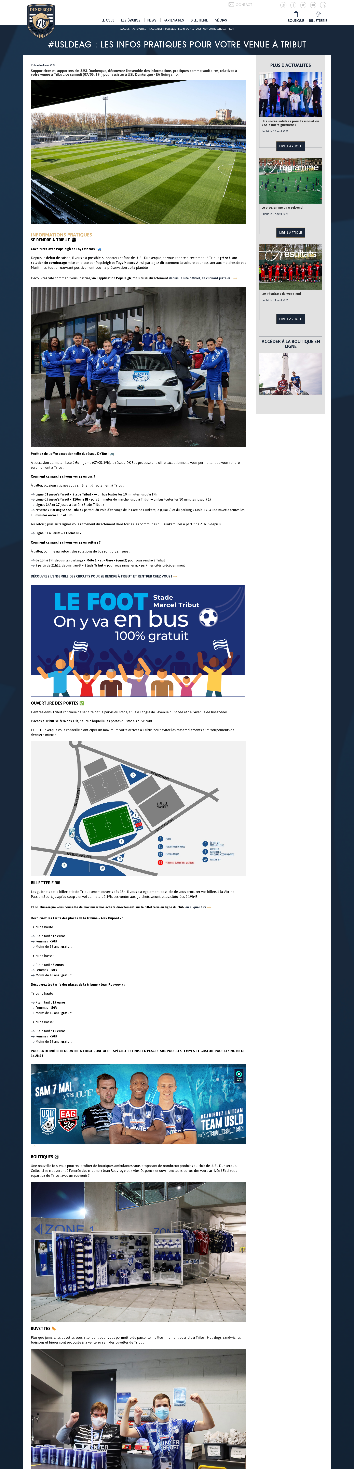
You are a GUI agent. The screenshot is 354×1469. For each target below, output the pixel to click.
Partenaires (173, 20)
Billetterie (199, 20)
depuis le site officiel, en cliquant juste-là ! (200, 278)
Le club (107, 20)
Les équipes (130, 20)
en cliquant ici (195, 907)
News (151, 20)
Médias (221, 20)
